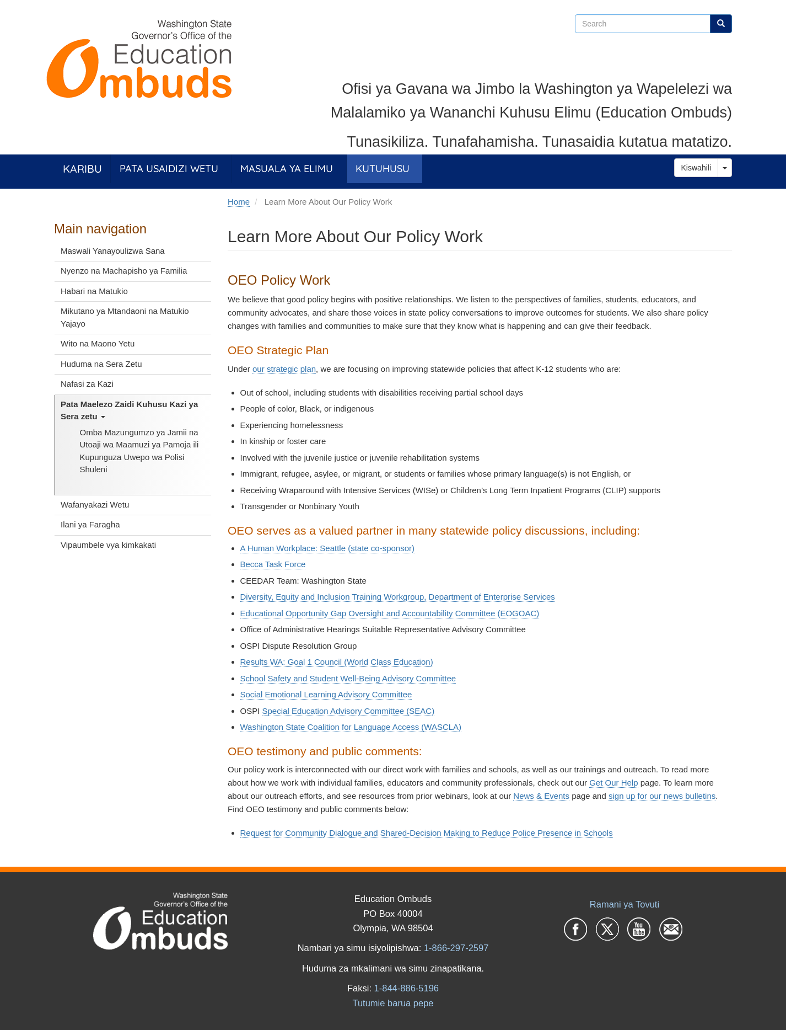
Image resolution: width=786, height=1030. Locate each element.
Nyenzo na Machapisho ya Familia (124, 270)
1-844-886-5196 (406, 988)
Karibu (82, 168)
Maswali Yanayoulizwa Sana (113, 250)
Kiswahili (696, 167)
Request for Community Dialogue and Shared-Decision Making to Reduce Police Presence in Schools (426, 832)
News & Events (541, 795)
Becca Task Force (273, 564)
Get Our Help (613, 782)
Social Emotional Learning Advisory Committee (326, 694)
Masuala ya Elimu (286, 168)
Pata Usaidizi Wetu (169, 168)
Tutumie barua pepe (392, 1003)
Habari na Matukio (94, 291)
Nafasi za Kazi (87, 383)
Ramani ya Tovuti (624, 904)
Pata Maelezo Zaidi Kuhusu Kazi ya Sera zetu (129, 410)
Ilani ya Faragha (90, 524)
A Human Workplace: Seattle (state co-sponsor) (327, 548)
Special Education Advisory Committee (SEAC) (348, 711)
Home (239, 201)
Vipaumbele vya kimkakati (108, 544)
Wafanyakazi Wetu (95, 504)
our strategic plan (284, 368)
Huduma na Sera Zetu (101, 364)
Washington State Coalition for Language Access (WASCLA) (351, 727)
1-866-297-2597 (456, 948)
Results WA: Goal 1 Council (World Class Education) (336, 661)
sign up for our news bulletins (662, 795)
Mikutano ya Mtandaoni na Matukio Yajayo (125, 317)
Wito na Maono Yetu (97, 343)
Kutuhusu (383, 168)
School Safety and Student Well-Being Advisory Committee (348, 678)
